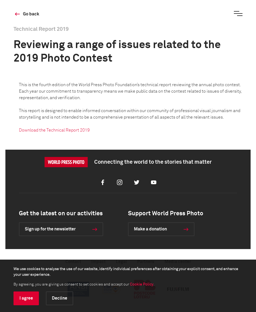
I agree (26, 298)
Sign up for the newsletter (50, 229)
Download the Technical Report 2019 (54, 130)
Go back (31, 14)
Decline (59, 298)
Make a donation (150, 229)
